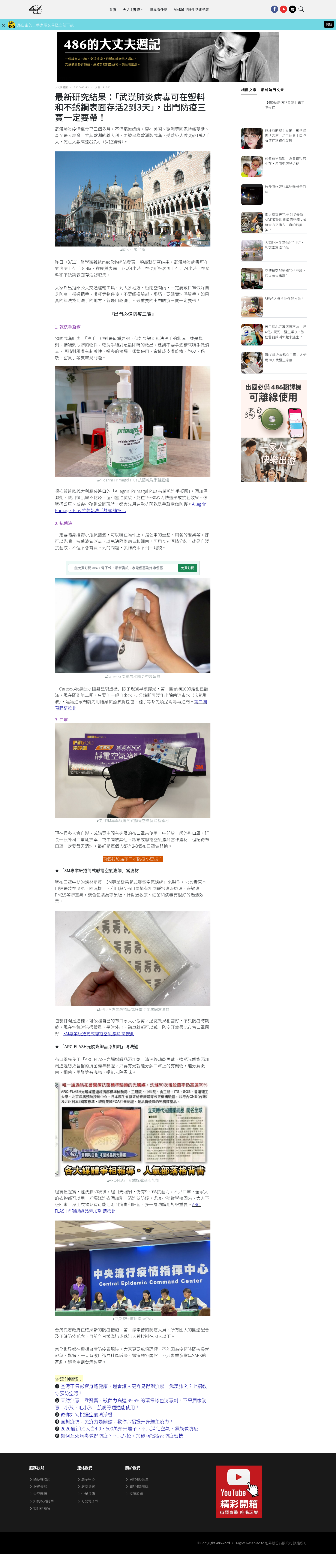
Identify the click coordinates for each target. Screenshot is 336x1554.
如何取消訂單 (41, 1500)
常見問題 (38, 1493)
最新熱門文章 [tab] (272, 89)
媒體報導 (134, 1493)
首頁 (113, 9)
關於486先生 (136, 1479)
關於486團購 (136, 1486)
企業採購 (86, 1493)
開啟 (329, 24)
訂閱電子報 (88, 1500)
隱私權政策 (40, 1479)
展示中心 (86, 1479)
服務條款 (38, 1486)
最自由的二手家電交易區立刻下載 (45, 25)
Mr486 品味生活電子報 (191, 9)
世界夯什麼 (158, 9)
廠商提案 (86, 1486)
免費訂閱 (187, 567)
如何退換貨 (40, 1508)
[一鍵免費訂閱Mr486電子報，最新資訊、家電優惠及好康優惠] (123, 568)
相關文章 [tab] (249, 89)
